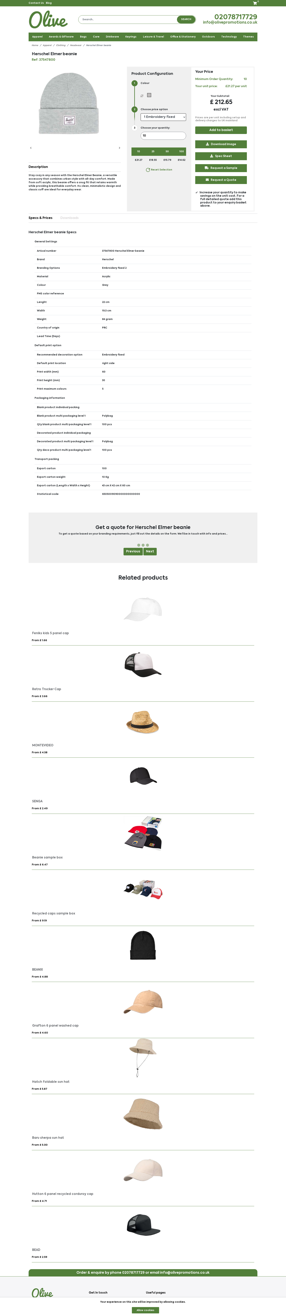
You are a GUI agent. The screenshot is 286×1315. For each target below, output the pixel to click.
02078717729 (235, 17)
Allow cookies (145, 1310)
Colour (145, 83)
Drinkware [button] (112, 37)
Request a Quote (221, 179)
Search (186, 19)
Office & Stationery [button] (183, 37)
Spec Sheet (221, 156)
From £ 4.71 (39, 1201)
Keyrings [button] (130, 37)
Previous (133, 551)
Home (35, 45)
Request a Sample (221, 168)
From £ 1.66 (39, 640)
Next (150, 551)
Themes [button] (248, 37)
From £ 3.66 (39, 696)
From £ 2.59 (39, 1257)
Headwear (75, 45)
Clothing (60, 45)
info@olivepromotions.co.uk (230, 22)
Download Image (221, 144)
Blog (49, 3)
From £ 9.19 (39, 920)
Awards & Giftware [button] (61, 37)
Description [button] (38, 167)
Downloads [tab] (69, 218)
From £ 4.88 (40, 977)
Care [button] (96, 37)
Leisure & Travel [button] (153, 37)
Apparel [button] (37, 37)
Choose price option (154, 109)
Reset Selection (159, 170)
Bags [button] (83, 37)
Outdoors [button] (208, 37)
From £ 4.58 (39, 752)
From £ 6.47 (40, 864)
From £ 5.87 (39, 1089)
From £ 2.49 (40, 808)
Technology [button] (229, 37)
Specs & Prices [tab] (40, 218)
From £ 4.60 (40, 1033)
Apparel (47, 45)
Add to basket (221, 130)
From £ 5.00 (39, 1145)
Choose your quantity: (155, 128)
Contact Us (36, 3)
